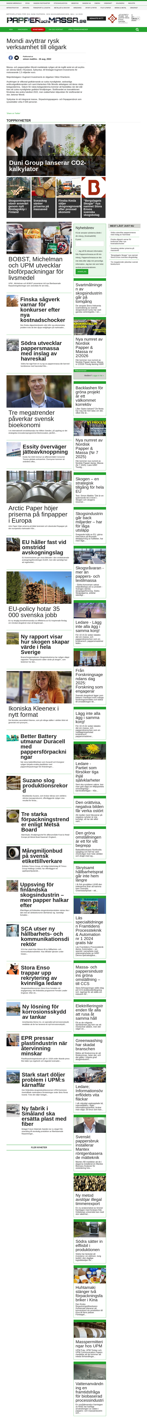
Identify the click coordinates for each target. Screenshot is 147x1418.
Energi (97, 3)
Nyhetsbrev (38, 29)
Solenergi (120, 3)
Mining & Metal (120, 8)
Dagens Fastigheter (42, 3)
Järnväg (25, 8)
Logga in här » (98, 375)
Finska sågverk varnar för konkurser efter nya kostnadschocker (121, 241)
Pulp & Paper (106, 8)
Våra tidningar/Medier (78, 29)
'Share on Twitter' (13, 113)
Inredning (77, 8)
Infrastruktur (12, 8)
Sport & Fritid (91, 8)
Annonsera (23, 29)
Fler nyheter (39, 1211)
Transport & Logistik (41, 8)
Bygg (27, 3)
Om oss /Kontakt (56, 29)
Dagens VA (86, 3)
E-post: (78, 239)
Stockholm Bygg (60, 3)
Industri (131, 3)
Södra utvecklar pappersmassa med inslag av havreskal (123, 234)
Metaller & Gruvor (62, 8)
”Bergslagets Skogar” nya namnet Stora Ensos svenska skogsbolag (124, 256)
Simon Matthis (30, 59)
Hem (11, 29)
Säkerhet (134, 8)
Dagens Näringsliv (14, 3)
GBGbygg (75, 3)
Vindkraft (108, 3)
